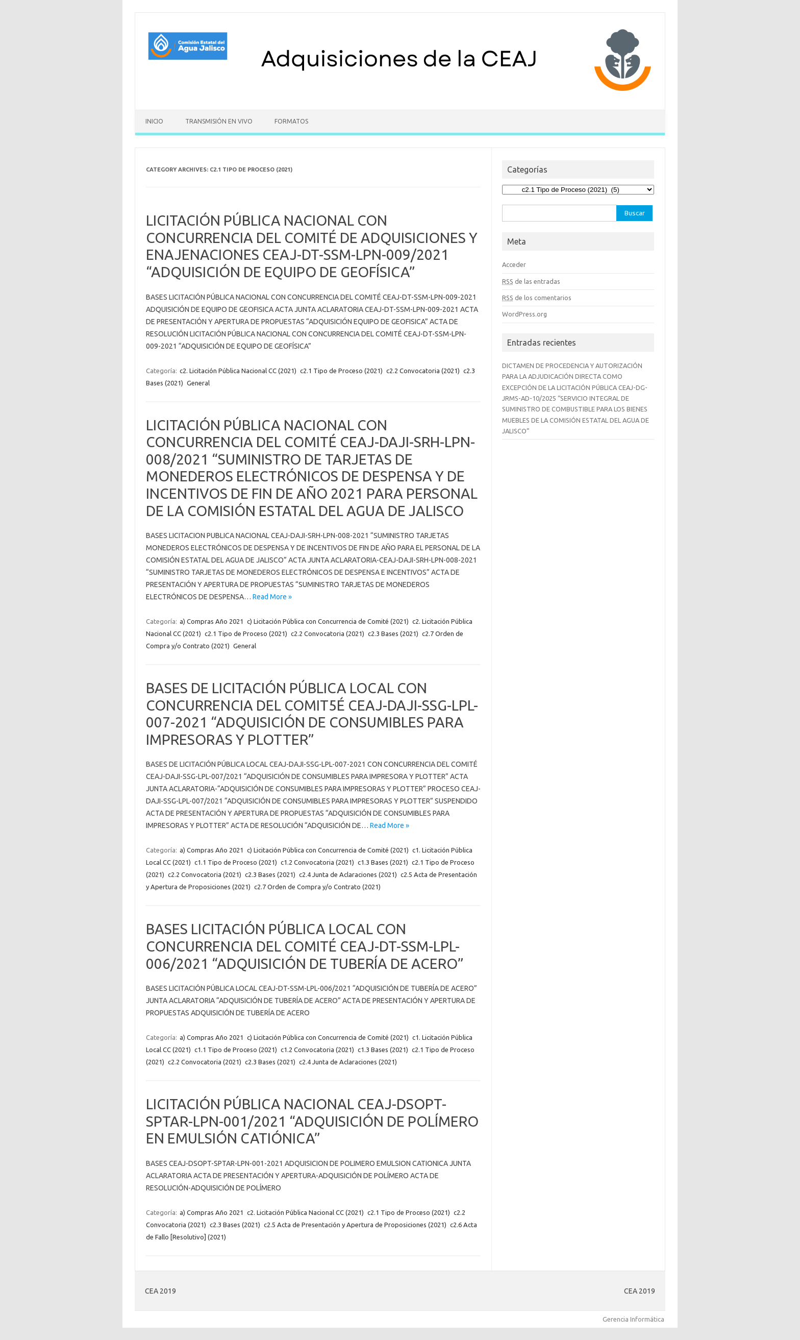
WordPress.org (524, 314)
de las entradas (531, 281)
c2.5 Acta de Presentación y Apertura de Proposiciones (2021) (355, 1224)
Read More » (272, 597)
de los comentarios (536, 297)
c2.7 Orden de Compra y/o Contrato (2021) (317, 886)
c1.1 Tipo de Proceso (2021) (235, 862)
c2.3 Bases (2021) (393, 633)
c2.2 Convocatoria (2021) (423, 370)
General (198, 382)
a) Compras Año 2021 (211, 621)
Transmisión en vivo (219, 121)
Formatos (291, 121)
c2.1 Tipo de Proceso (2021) (341, 370)
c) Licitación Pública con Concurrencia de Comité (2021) (328, 621)
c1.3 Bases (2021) (383, 862)
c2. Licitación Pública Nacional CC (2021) (238, 370)
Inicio (154, 121)
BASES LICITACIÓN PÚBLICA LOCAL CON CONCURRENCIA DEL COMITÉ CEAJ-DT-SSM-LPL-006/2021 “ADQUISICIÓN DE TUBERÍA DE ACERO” (305, 946)
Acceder (514, 264)
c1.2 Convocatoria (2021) (317, 862)
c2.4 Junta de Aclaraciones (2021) (348, 874)
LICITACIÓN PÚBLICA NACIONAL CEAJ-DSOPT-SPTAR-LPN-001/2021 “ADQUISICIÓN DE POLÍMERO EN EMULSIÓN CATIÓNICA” (312, 1121)
